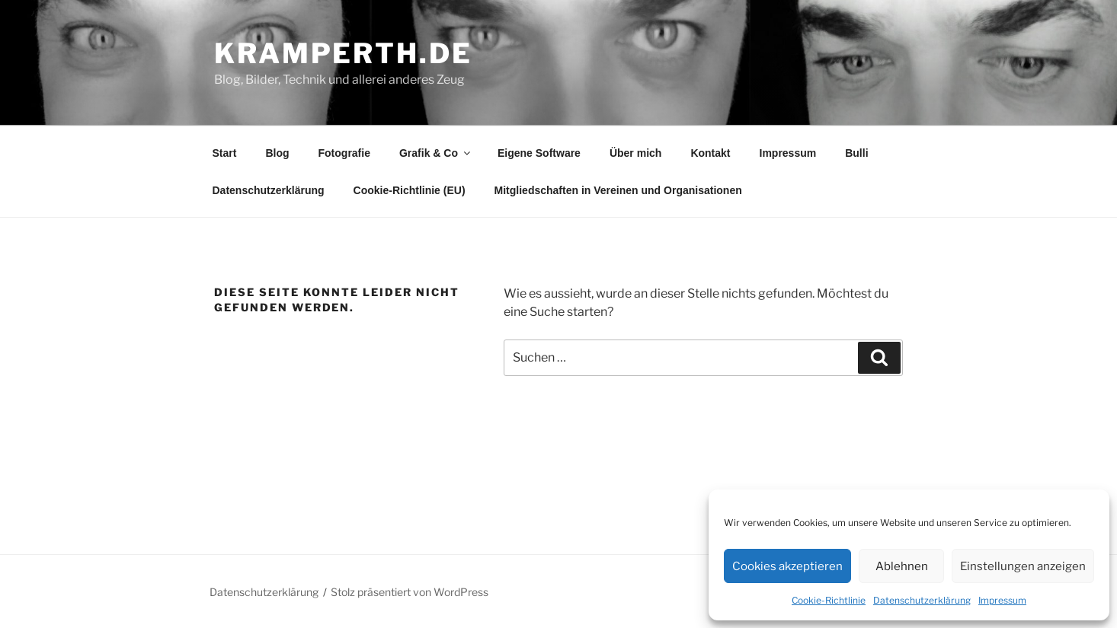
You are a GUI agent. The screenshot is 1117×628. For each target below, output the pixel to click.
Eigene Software (539, 153)
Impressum (1002, 600)
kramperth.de (343, 53)
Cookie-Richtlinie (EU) (410, 190)
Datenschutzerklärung (922, 600)
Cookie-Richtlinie (829, 600)
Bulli (856, 153)
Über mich (635, 153)
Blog (277, 153)
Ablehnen (901, 566)
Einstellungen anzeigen (1023, 566)
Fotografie (344, 153)
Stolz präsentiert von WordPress (409, 591)
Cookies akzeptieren (787, 566)
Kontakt (710, 153)
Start (225, 153)
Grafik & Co (435, 153)
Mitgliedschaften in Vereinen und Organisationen (618, 190)
